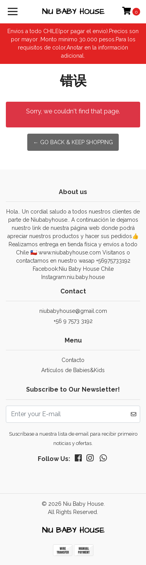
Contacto (73, 360)
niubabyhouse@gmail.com (73, 311)
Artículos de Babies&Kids (73, 370)
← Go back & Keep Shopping (73, 142)
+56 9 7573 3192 (73, 321)
